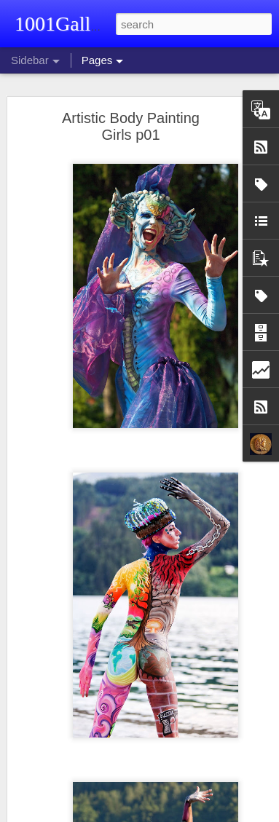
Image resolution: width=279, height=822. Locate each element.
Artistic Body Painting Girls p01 (131, 126)
